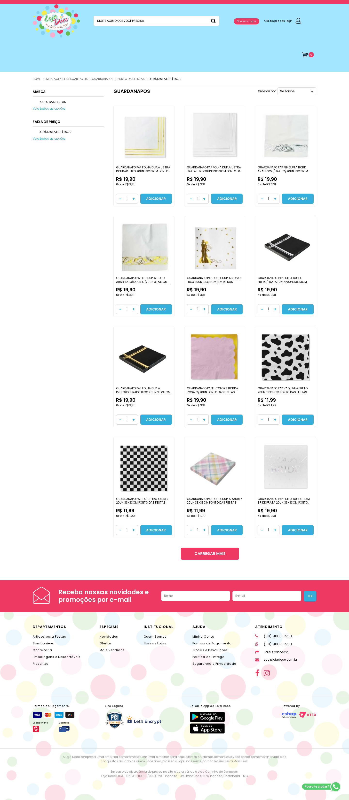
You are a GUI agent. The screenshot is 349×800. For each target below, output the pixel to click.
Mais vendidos (112, 650)
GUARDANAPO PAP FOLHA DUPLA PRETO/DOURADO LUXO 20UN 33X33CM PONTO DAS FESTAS (143, 392)
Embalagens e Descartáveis (56, 657)
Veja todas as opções (49, 108)
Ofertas (106, 643)
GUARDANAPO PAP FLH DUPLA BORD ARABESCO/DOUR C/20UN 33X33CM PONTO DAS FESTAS (141, 281)
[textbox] (156, 21)
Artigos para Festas (49, 636)
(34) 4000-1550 (273, 636)
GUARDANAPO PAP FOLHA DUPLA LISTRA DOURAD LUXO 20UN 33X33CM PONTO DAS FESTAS (143, 171)
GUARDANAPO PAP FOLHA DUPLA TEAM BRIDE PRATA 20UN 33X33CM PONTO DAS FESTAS (284, 502)
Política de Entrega (208, 657)
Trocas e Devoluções (210, 650)
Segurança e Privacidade (214, 664)
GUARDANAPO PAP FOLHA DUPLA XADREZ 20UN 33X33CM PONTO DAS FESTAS (214, 501)
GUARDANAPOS (102, 79)
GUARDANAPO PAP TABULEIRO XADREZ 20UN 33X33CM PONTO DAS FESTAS (142, 501)
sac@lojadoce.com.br (276, 659)
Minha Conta (203, 636)
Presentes (41, 664)
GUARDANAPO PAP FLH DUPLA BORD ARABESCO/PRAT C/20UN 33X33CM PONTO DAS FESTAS (283, 171)
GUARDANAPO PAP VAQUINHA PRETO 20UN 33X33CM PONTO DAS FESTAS (283, 390)
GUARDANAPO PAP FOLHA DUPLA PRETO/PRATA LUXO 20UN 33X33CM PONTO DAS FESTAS (282, 281)
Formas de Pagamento (211, 643)
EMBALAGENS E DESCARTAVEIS (66, 79)
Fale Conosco (271, 652)
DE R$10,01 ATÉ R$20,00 (165, 79)
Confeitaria (42, 650)
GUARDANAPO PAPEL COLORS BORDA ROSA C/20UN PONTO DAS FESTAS (212, 390)
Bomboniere (43, 643)
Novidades (109, 636)
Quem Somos (155, 636)
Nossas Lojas (246, 21)
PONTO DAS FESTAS (131, 79)
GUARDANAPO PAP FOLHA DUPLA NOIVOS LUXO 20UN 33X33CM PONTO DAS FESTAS (214, 281)
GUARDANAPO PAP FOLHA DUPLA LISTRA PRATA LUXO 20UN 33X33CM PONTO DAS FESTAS (215, 171)
